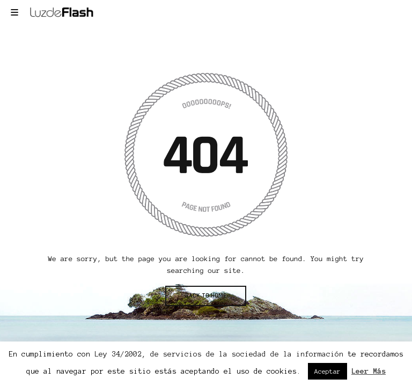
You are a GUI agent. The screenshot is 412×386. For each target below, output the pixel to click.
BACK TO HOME (205, 296)
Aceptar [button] (327, 371)
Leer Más (368, 371)
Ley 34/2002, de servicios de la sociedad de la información (218, 354)
